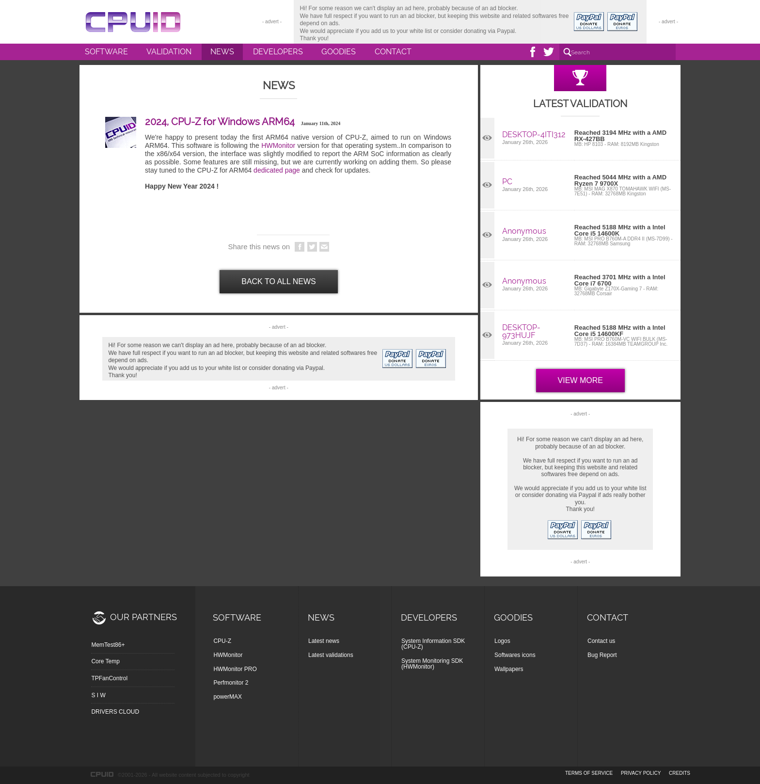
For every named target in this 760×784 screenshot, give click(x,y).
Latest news (323, 641)
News (222, 51)
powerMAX (227, 696)
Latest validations (330, 655)
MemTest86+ (108, 644)
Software (106, 51)
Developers (278, 51)
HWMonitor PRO (234, 669)
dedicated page (276, 170)
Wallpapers (508, 669)
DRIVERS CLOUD (115, 711)
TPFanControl (109, 678)
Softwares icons (515, 655)
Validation (168, 51)
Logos (502, 641)
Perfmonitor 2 (230, 682)
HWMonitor (278, 145)
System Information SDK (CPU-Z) (433, 644)
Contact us (601, 641)
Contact (393, 51)
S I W (98, 695)
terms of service (589, 773)
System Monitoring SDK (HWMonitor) (432, 663)
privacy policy (641, 773)
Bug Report (602, 655)
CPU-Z (222, 641)
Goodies (338, 51)
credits (679, 773)
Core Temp (105, 661)
